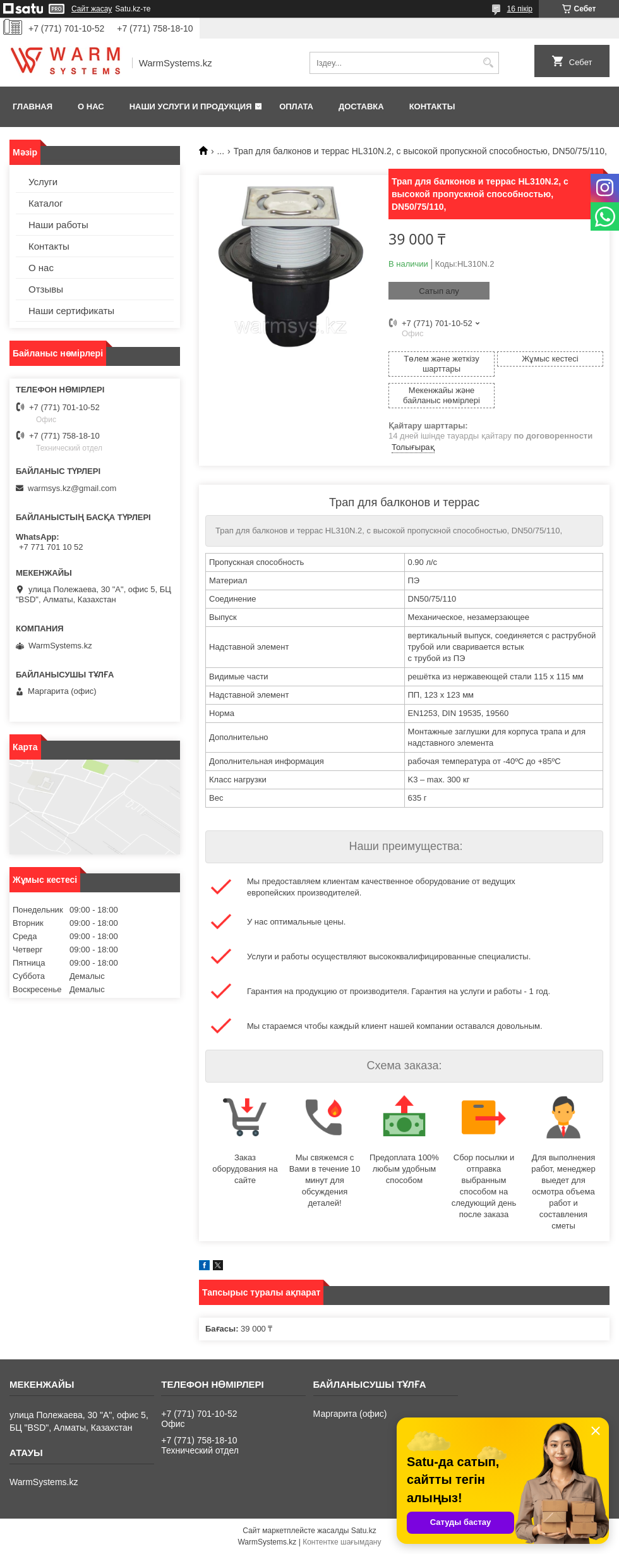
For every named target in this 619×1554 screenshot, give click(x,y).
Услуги (42, 181)
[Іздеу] (488, 63)
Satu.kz (363, 1530)
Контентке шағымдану (342, 1542)
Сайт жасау (91, 8)
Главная (32, 106)
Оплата (296, 106)
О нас (91, 106)
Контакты (432, 106)
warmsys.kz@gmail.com (72, 488)
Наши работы (58, 224)
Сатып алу (439, 291)
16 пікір (519, 8)
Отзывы (45, 289)
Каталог (45, 203)
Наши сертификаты (71, 310)
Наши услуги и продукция (190, 106)
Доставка (361, 106)
